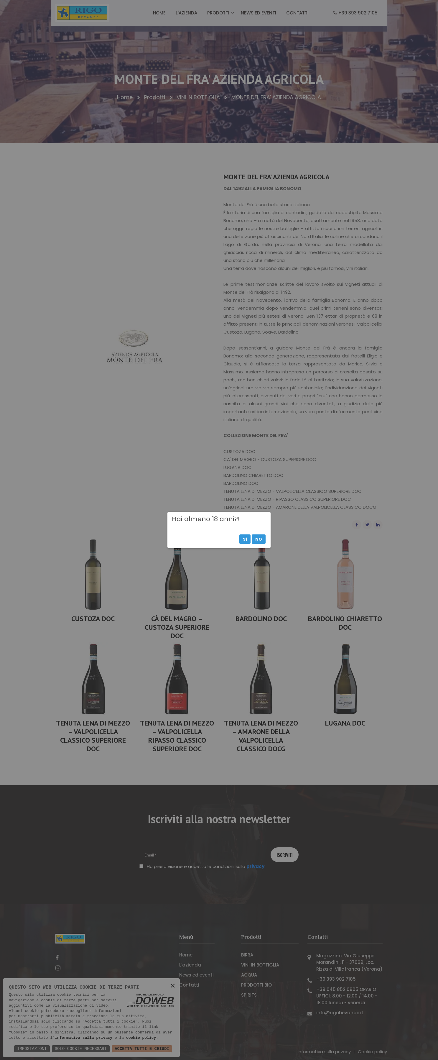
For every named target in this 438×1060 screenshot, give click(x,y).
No (258, 539)
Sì (245, 539)
